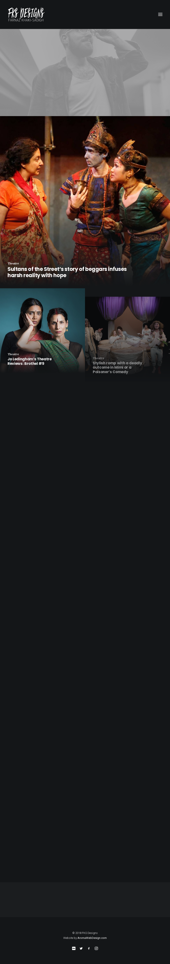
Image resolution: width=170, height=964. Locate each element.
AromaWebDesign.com (92, 937)
